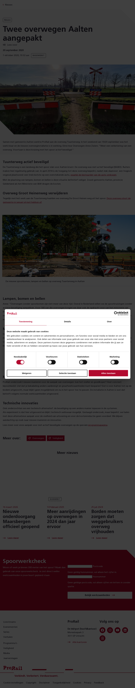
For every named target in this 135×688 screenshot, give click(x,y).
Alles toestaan (108, 373)
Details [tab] (67, 321)
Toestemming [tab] (25, 321)
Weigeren (26, 373)
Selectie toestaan (67, 373)
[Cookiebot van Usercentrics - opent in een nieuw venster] (116, 313)
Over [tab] (109, 321)
